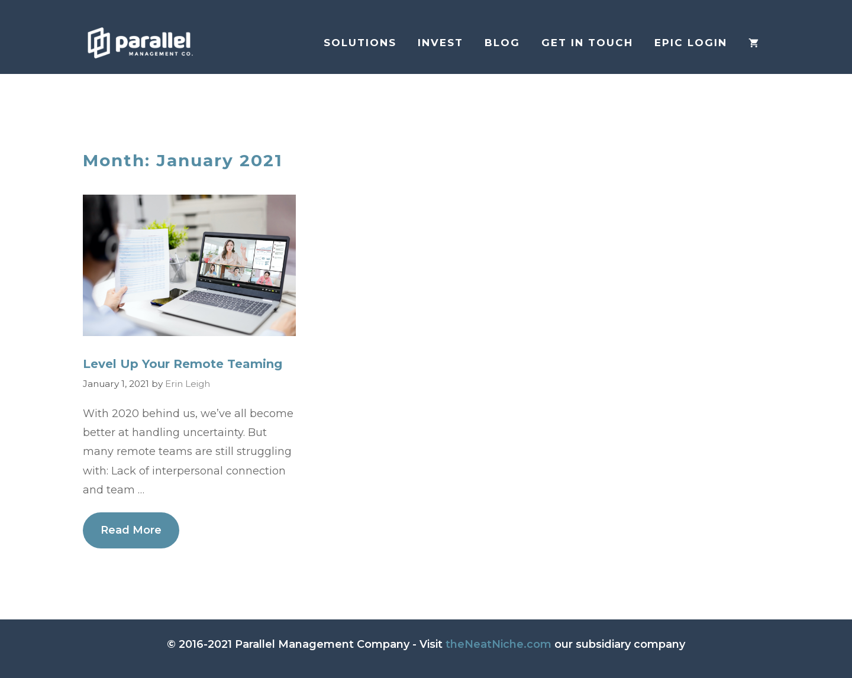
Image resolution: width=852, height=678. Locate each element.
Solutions (360, 43)
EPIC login (690, 43)
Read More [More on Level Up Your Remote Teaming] (131, 530)
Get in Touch (587, 43)
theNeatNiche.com (498, 644)
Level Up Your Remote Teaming (182, 364)
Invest (440, 43)
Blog (502, 43)
